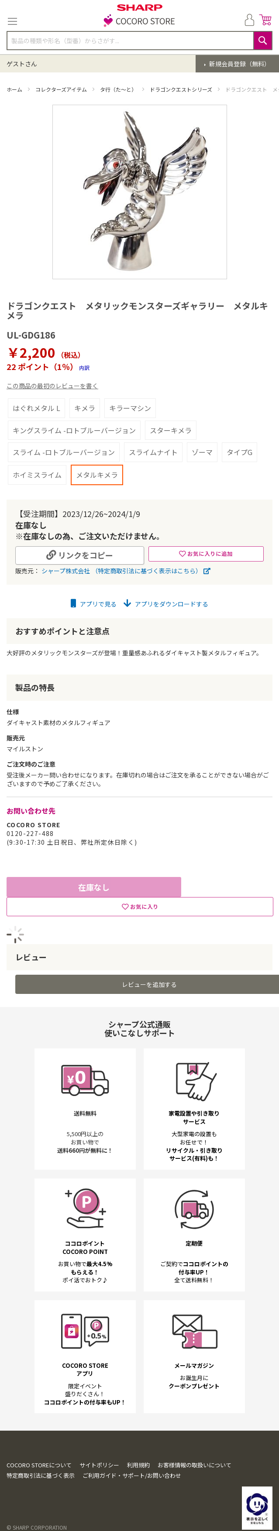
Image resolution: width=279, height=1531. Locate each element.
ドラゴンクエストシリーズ (182, 89)
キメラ (84, 408)
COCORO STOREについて (39, 1465)
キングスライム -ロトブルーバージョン (74, 430)
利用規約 (138, 1465)
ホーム (15, 89)
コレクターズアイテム (61, 89)
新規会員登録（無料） (239, 63)
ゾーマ (202, 452)
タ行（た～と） (119, 89)
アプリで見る (94, 603)
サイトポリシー (99, 1465)
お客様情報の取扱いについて (194, 1465)
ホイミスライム (37, 474)
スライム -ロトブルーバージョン (64, 452)
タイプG (239, 452)
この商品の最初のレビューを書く (52, 385)
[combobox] (139, 40)
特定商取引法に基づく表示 (41, 1475)
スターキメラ (171, 430)
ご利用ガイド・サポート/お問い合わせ (132, 1475)
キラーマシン (130, 408)
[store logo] (139, 21)
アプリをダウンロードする (166, 603)
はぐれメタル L (36, 408)
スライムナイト (153, 452)
